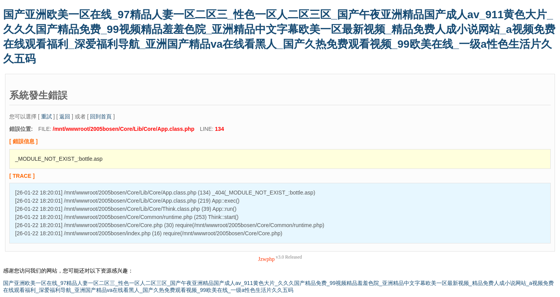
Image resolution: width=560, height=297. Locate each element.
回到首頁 (101, 116)
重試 (46, 116)
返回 (64, 116)
